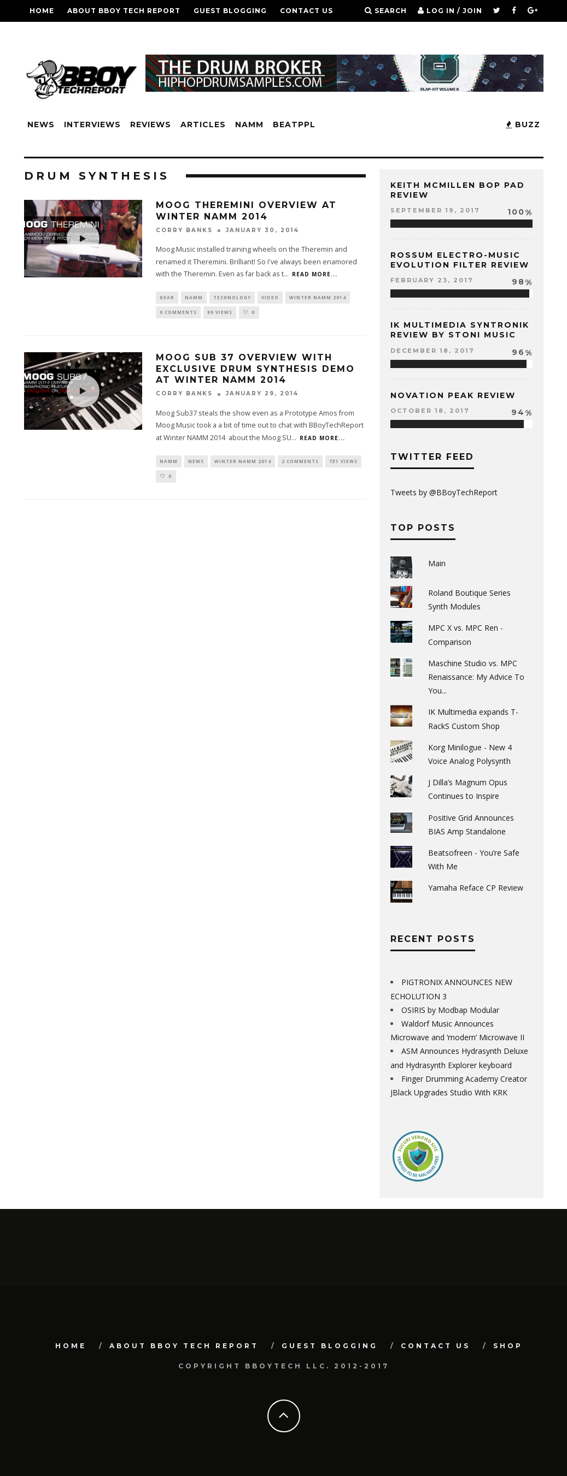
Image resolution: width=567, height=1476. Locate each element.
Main (437, 563)
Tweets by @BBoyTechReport (444, 492)
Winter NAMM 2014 (317, 298)
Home (42, 11)
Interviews (92, 124)
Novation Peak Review (453, 395)
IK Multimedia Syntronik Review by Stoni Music (459, 330)
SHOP (41, 32)
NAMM (249, 124)
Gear (167, 298)
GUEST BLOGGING (230, 11)
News (41, 124)
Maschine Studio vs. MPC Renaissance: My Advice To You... (476, 677)
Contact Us (306, 11)
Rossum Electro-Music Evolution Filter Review (459, 260)
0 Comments (178, 314)
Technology (232, 298)
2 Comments (300, 463)
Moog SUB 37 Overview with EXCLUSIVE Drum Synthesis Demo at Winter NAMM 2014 (255, 371)
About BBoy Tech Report (123, 11)
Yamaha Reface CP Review (475, 887)
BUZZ (523, 124)
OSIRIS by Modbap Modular (450, 1010)
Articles (203, 124)
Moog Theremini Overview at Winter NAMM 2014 (246, 211)
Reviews (150, 124)
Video (270, 298)
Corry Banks (184, 230)
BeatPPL (294, 124)
